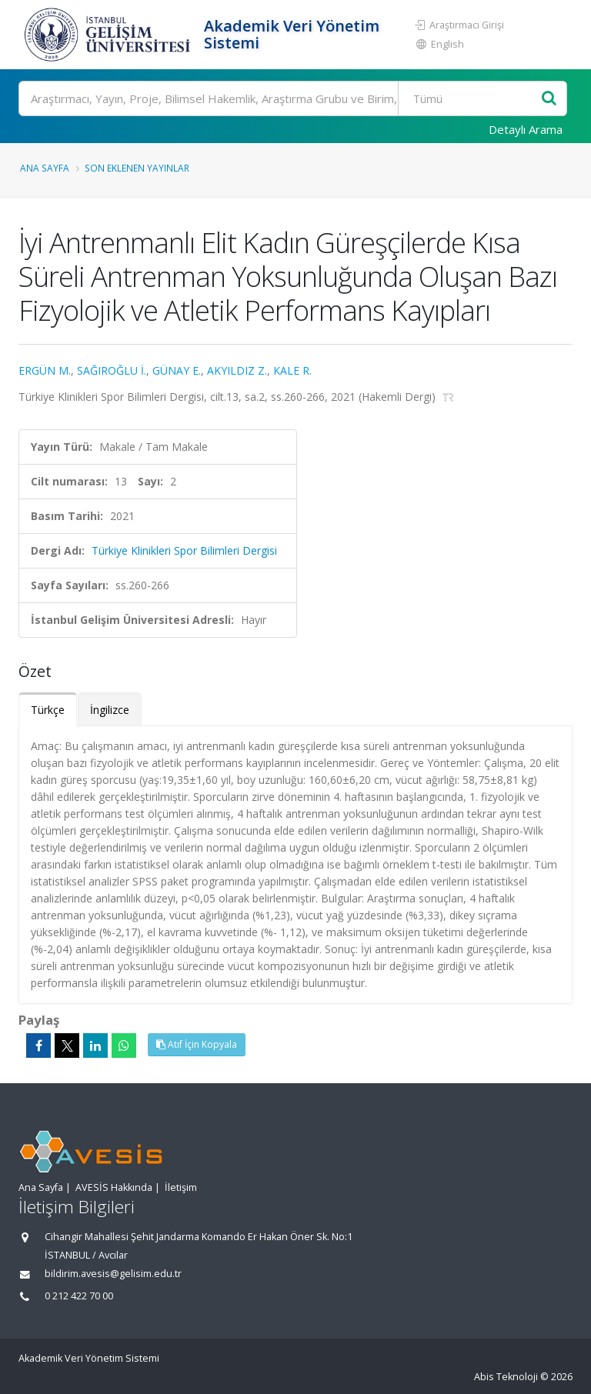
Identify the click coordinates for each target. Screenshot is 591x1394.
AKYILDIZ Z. (237, 370)
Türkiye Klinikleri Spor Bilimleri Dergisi (184, 550)
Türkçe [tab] (48, 709)
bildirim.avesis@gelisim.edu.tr (113, 1273)
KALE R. (292, 370)
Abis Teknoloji (506, 1376)
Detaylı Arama (526, 129)
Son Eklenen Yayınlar (137, 168)
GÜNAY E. (176, 370)
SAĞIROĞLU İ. (111, 370)
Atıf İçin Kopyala (196, 1044)
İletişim (181, 1187)
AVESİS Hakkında (113, 1187)
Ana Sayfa (44, 168)
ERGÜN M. (44, 370)
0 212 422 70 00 (79, 1295)
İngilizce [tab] (109, 709)
